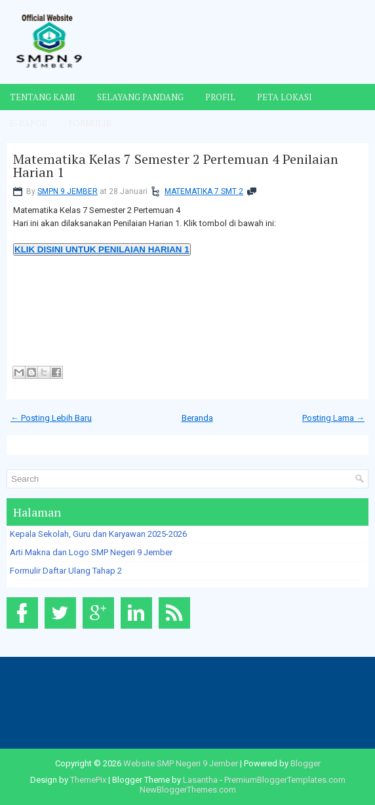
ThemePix (88, 780)
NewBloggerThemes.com (188, 790)
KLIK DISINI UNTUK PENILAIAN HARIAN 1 (101, 249)
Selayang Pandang (140, 97)
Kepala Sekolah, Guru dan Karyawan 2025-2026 (98, 534)
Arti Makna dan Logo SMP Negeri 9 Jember (91, 552)
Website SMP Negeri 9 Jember (180, 763)
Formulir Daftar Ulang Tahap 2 (66, 571)
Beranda (197, 418)
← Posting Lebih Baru (51, 418)
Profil (220, 97)
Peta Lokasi (284, 97)
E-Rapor (28, 123)
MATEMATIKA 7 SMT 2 (204, 191)
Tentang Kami (42, 97)
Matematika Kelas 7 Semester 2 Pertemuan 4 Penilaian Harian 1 (175, 166)
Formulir (90, 123)
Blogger (305, 763)
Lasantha (200, 780)
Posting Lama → (333, 418)
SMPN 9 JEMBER (67, 191)
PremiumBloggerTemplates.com (284, 780)
